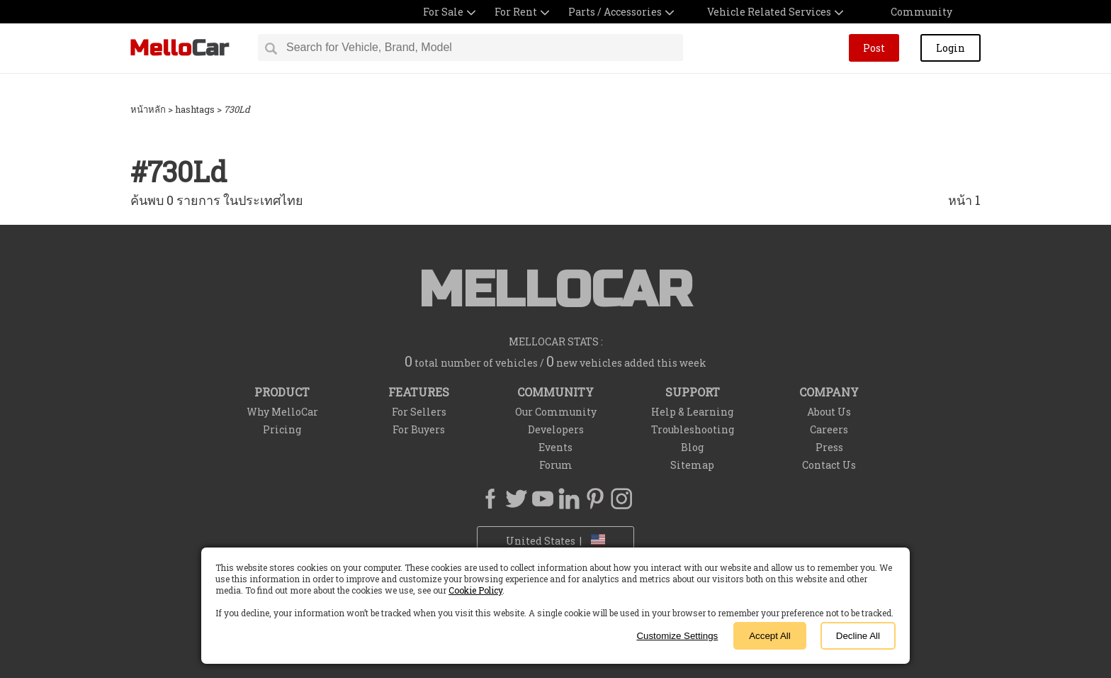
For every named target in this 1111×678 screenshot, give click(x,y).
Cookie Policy (475, 590)
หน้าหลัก (148, 109)
